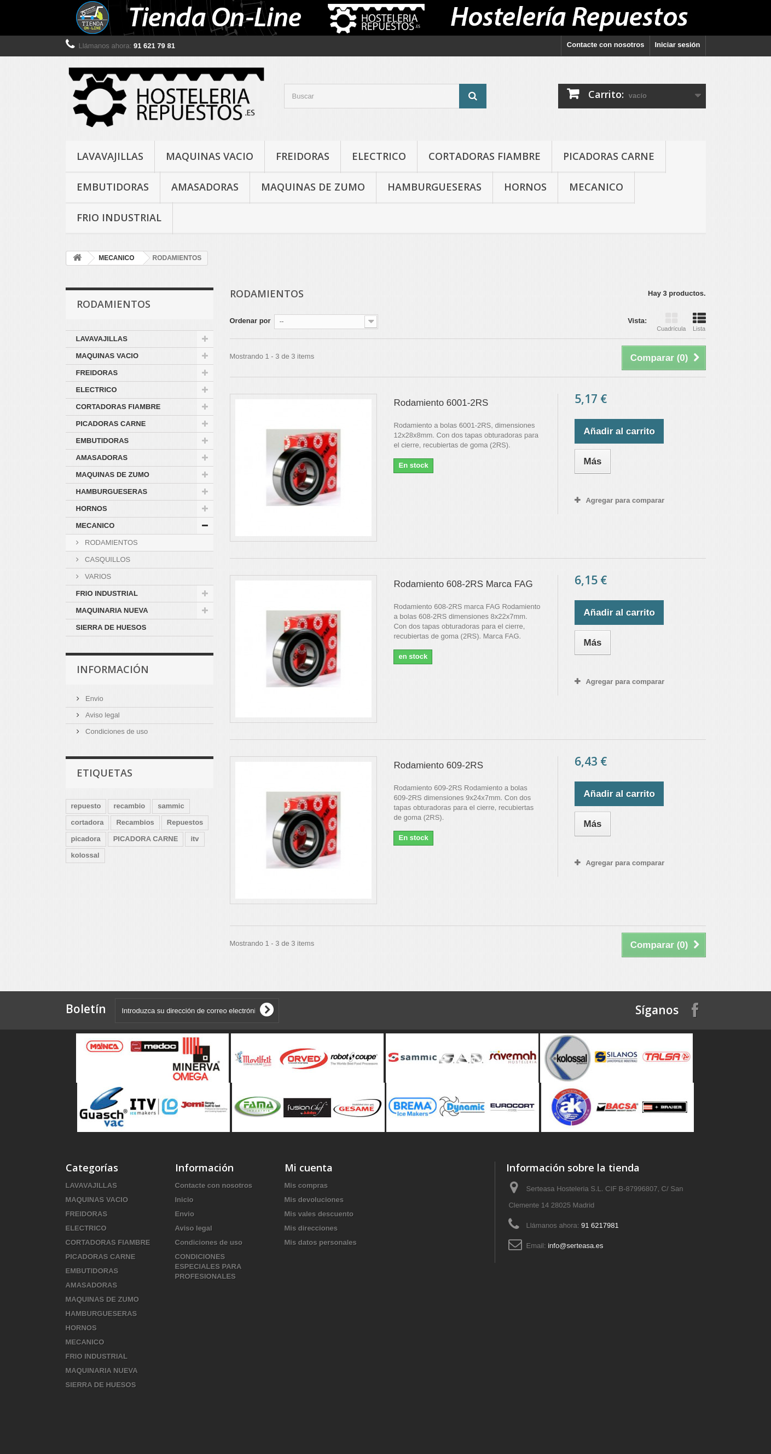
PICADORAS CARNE (608, 156)
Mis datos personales (321, 1242)
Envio (93, 698)
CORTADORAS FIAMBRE (484, 156)
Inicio (184, 1200)
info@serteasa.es (575, 1246)
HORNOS (525, 186)
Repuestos (185, 822)
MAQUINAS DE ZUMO (313, 186)
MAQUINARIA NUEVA (112, 610)
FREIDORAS (302, 156)
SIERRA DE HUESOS (111, 627)
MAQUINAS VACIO (209, 156)
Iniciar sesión (677, 45)
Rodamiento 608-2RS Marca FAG (462, 584)
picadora (86, 839)
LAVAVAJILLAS (110, 156)
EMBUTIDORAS (113, 186)
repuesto (86, 806)
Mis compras (306, 1185)
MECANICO (596, 186)
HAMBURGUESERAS (434, 186)
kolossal (85, 855)
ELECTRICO (379, 156)
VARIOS (97, 576)
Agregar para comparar (625, 500)
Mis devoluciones (314, 1200)
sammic (171, 806)
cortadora (87, 822)
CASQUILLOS (107, 559)
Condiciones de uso (116, 731)
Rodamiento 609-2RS (438, 765)
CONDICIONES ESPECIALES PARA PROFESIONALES (208, 1266)
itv (194, 839)
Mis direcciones (311, 1228)
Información (113, 669)
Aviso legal (102, 715)
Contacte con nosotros (606, 45)
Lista (699, 322)
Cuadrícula (671, 322)
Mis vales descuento (319, 1214)
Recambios (135, 822)
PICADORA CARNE (145, 839)
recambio (129, 806)
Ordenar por (250, 321)
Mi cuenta (309, 1167)
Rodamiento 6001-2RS (440, 403)
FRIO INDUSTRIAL (119, 217)
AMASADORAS (205, 186)
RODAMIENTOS (110, 542)
